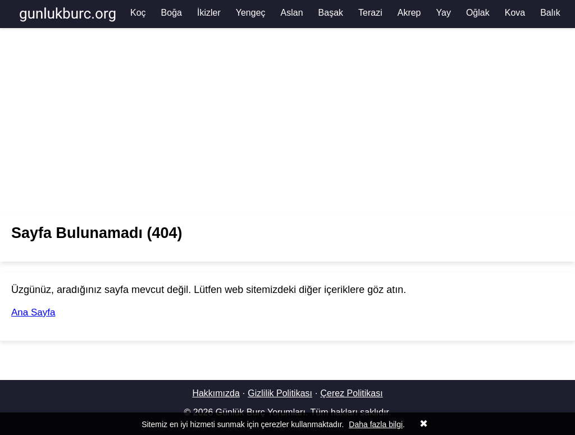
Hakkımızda (215, 393)
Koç (138, 12)
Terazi (370, 12)
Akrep (409, 12)
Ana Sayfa (33, 312)
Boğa (171, 12)
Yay (443, 12)
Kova (515, 12)
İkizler (209, 12)
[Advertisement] (287, 120)
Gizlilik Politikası (280, 393)
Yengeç (251, 12)
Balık (550, 12)
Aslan (292, 12)
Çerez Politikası (351, 393)
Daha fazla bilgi (376, 424)
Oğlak (478, 12)
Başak (330, 12)
